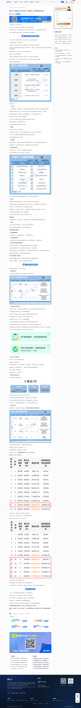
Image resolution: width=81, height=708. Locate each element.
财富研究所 (32, 1)
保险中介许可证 (40, 703)
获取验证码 (68, 18)
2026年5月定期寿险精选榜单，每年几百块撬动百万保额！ (64, 56)
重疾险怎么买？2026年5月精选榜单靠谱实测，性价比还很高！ (64, 62)
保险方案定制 (21, 700)
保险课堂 (16, 1)
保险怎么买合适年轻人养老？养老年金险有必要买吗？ (41, 662)
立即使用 (24, 620)
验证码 (57, 18)
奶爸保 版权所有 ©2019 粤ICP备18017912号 (14, 706)
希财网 (53, 700)
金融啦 (61, 700)
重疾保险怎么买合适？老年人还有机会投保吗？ (41, 658)
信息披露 (46, 703)
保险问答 (26, 1)
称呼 (57, 12)
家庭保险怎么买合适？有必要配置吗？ (41, 660)
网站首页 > (16, 7)
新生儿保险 (15, 613)
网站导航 (34, 703)
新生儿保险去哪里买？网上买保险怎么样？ (41, 666)
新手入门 (25, 7)
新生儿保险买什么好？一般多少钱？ (17, 668)
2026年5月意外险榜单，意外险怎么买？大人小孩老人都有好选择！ (64, 51)
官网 (19, 7)
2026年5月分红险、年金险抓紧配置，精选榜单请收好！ (64, 59)
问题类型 (57, 21)
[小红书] (14, 693)
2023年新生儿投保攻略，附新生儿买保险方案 (18, 660)
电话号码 (57, 15)
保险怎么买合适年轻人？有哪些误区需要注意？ (41, 664)
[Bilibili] (24, 693)
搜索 (62, 1)
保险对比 (26, 700)
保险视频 (37, 1)
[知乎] (16, 693)
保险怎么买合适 (21, 613)
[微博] (19, 693)
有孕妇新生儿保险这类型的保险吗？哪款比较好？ (41, 668)
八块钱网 (57, 700)
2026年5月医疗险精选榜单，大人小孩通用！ (63, 53)
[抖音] (11, 693)
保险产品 (21, 1)
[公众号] (8, 693)
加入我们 (35, 700)
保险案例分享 (27, 613)
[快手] (22, 693)
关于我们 (31, 700)
